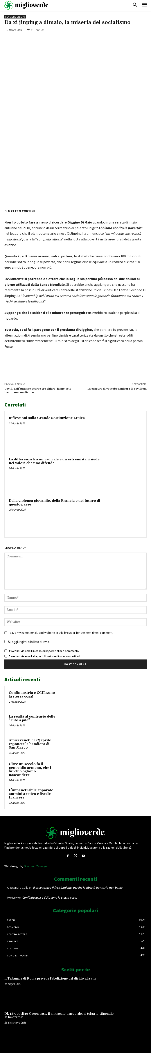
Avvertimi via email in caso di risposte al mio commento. (44, 651)
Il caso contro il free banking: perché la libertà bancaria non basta (77, 888)
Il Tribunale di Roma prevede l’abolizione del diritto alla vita (50, 978)
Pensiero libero (15, 16)
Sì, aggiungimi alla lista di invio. (27, 642)
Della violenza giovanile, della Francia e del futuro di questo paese (54, 503)
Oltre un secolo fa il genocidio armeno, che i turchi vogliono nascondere (30, 769)
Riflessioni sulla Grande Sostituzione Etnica (47, 418)
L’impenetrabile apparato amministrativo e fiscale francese (31, 794)
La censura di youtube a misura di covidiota (117, 388)
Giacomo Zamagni (35, 866)
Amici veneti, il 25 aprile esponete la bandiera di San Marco (30, 744)
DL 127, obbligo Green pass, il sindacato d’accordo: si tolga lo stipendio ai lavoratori (59, 1016)
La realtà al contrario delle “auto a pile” (32, 718)
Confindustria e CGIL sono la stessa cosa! (32, 695)
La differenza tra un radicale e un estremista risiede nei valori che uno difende (54, 461)
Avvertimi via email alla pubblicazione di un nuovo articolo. (45, 656)
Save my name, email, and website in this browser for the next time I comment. (61, 633)
